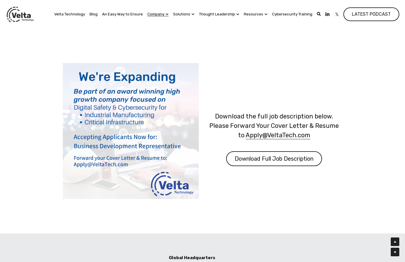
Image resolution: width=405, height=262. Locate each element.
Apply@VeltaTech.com (278, 134)
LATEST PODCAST (371, 14)
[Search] (319, 14)
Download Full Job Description (274, 157)
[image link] (20, 13)
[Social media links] (327, 14)
